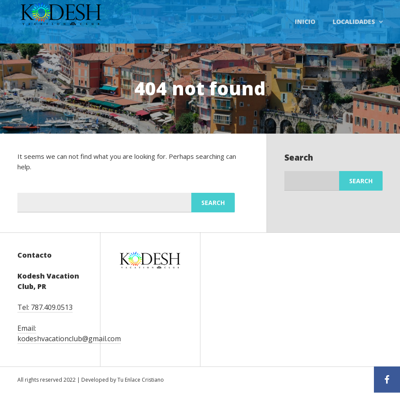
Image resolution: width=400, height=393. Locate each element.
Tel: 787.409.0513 (45, 307)
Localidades (354, 21)
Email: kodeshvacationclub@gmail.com (69, 333)
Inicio (305, 21)
